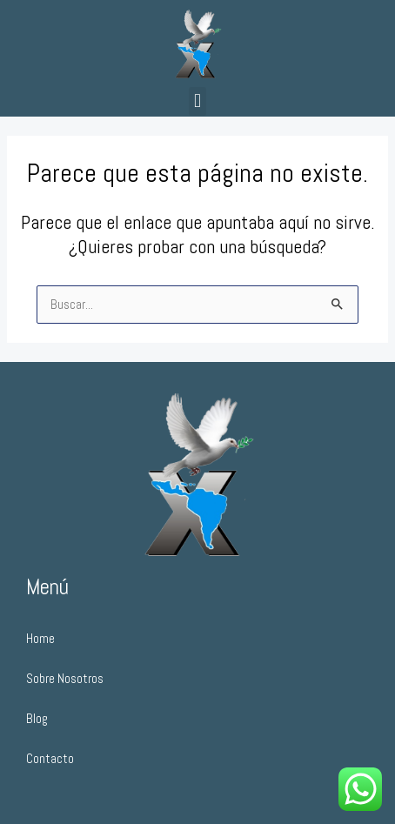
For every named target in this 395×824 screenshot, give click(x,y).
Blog (37, 719)
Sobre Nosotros (65, 679)
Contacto (50, 759)
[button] (197, 101)
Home (40, 638)
